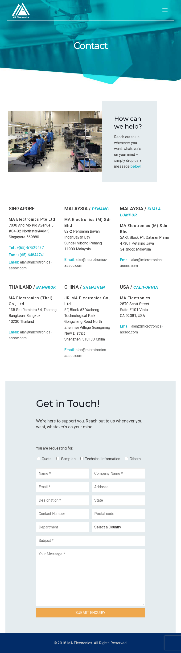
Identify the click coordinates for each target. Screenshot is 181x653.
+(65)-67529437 (30, 247)
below (135, 166)
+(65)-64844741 (31, 255)
